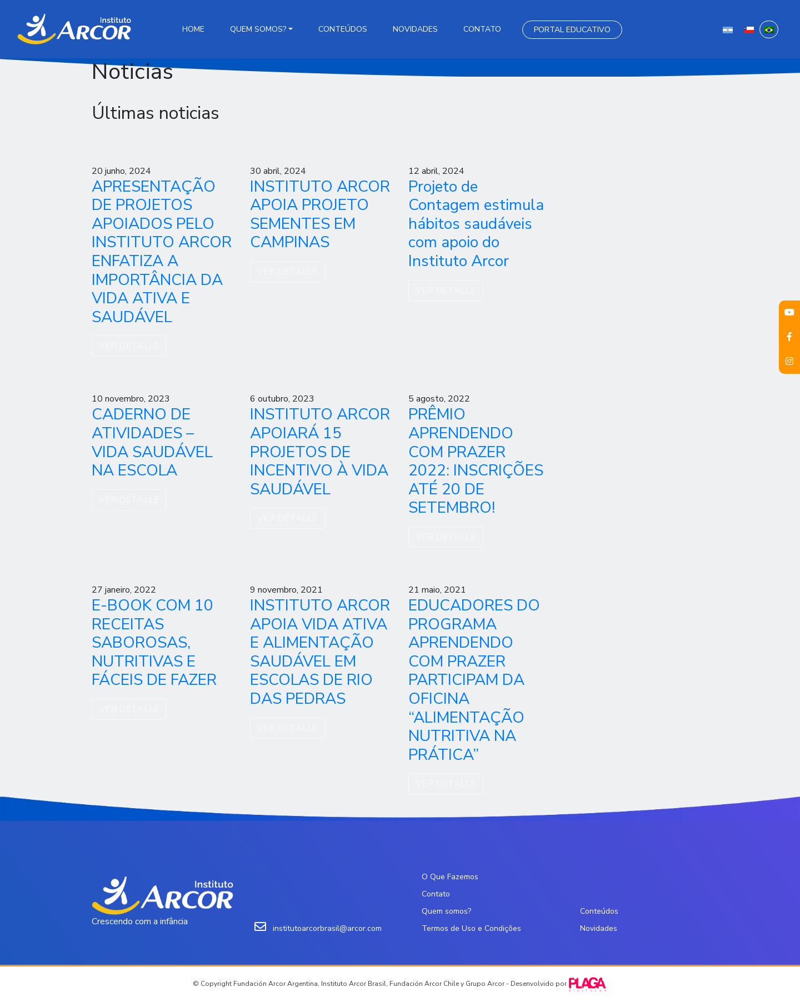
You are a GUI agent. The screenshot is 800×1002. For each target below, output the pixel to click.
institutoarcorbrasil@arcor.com (327, 928)
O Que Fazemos (450, 876)
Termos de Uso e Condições (471, 928)
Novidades (415, 29)
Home (193, 29)
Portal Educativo (572, 29)
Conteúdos (342, 29)
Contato (482, 29)
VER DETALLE (129, 346)
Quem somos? (258, 29)
